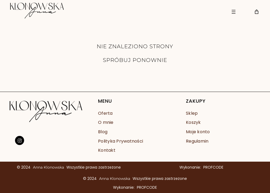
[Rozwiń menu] (233, 12)
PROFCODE (213, 167)
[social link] (19, 140)
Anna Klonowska (48, 167)
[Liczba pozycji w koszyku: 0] (256, 11)
